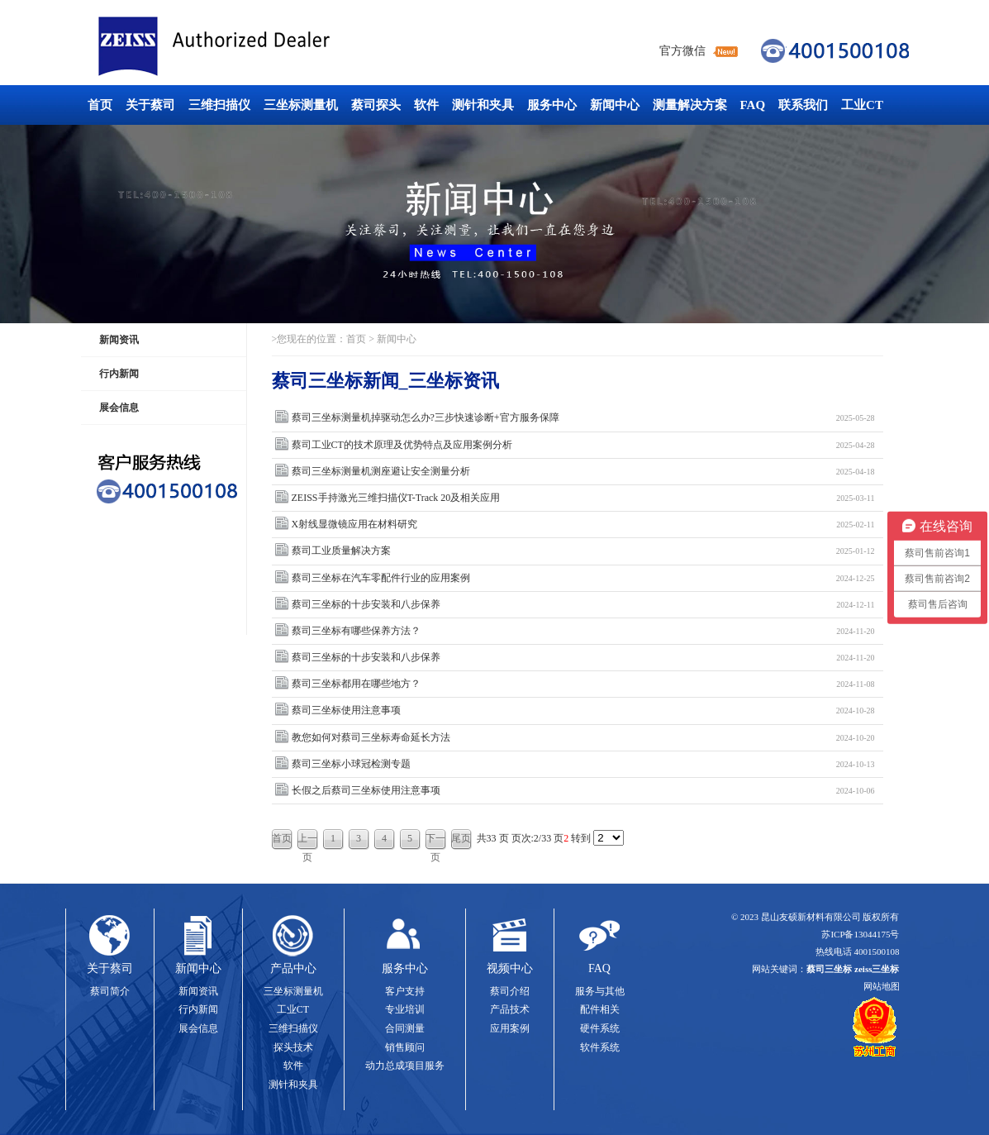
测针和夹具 (483, 105)
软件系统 (600, 1047)
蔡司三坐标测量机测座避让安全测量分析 (583, 471)
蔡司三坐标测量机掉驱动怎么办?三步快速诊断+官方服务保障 (583, 418)
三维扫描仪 (219, 105)
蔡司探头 (376, 105)
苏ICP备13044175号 (860, 934)
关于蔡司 (150, 105)
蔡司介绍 (510, 991)
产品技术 (510, 1009)
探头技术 (293, 1047)
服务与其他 (600, 991)
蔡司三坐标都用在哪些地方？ (583, 684)
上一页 (307, 841)
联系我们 (803, 105)
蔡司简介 (110, 991)
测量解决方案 (690, 105)
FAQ (753, 105)
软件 (426, 105)
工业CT (862, 105)
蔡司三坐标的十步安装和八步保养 (583, 605)
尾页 (461, 838)
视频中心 (510, 968)
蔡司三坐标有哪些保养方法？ (583, 631)
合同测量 (405, 1028)
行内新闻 (119, 373)
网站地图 (881, 986)
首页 (100, 105)
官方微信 (682, 51)
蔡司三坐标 (251, 47)
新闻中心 (615, 105)
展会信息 (119, 407)
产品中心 (293, 968)
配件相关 (600, 1009)
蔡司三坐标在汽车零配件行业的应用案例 (583, 578)
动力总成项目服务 (405, 1065)
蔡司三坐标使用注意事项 (583, 710)
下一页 (435, 841)
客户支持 (405, 991)
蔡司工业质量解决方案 (583, 551)
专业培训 (405, 1009)
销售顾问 (405, 1047)
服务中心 (552, 105)
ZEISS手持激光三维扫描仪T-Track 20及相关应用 (583, 498)
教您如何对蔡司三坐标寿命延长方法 (583, 738)
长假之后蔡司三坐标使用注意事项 (583, 791)
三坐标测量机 (301, 105)
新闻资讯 (119, 340)
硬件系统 (600, 1028)
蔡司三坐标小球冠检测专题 (583, 764)
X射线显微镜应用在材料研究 (583, 524)
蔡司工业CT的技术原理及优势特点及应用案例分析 (583, 445)
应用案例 (510, 1028)
